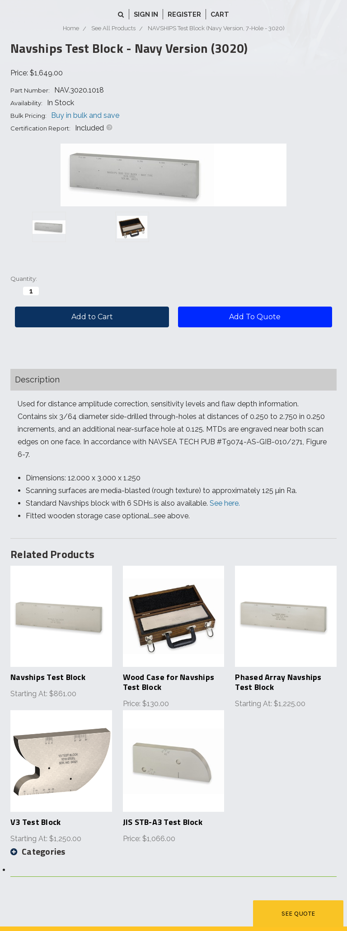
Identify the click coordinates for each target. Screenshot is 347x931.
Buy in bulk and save (85, 115)
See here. (225, 503)
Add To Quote (255, 316)
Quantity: (23, 278)
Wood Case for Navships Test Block (169, 682)
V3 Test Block (35, 822)
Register (184, 14)
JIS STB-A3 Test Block (162, 822)
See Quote (298, 913)
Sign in (146, 14)
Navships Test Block (47, 677)
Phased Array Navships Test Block (278, 682)
